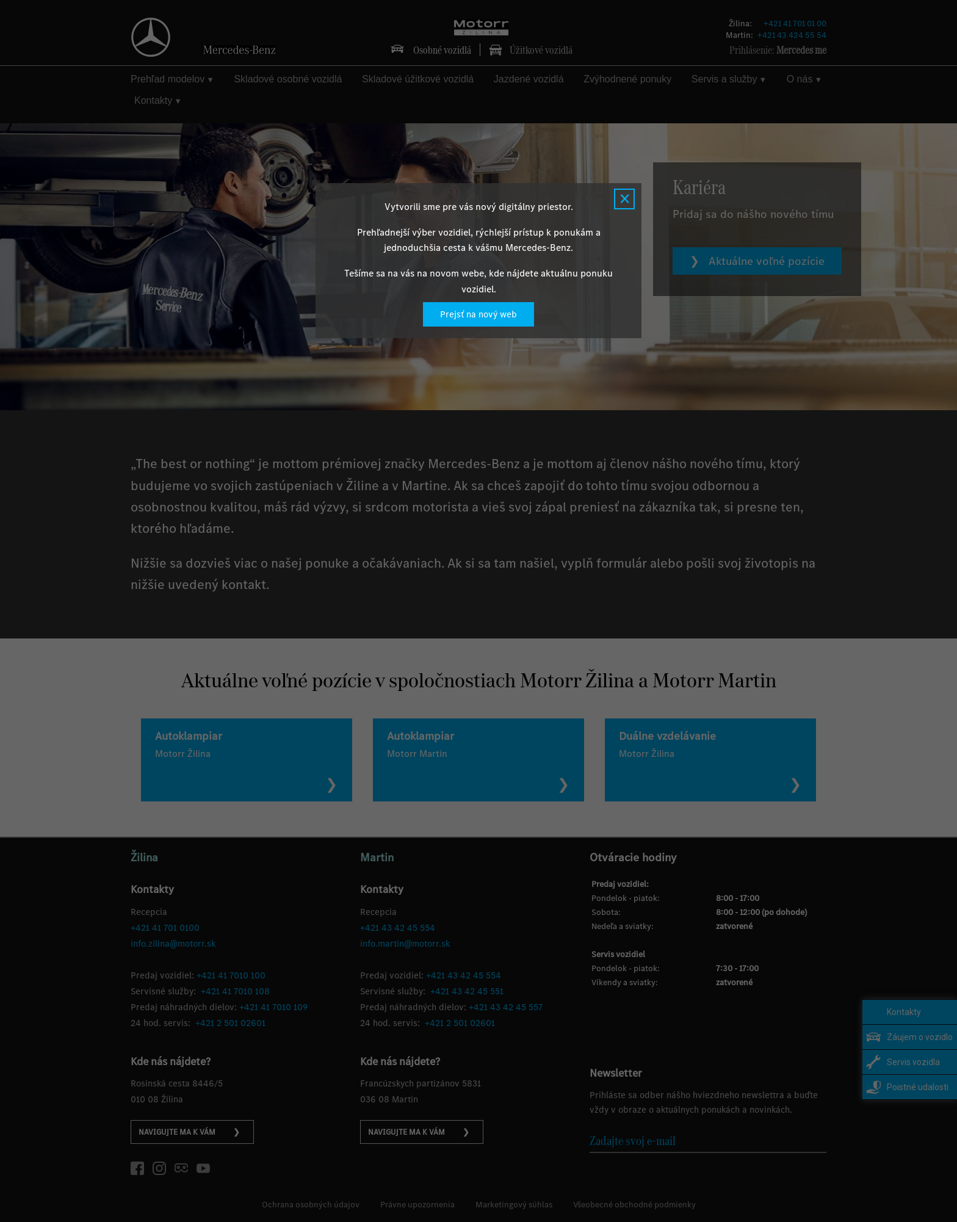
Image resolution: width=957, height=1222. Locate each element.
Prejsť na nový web (478, 314)
